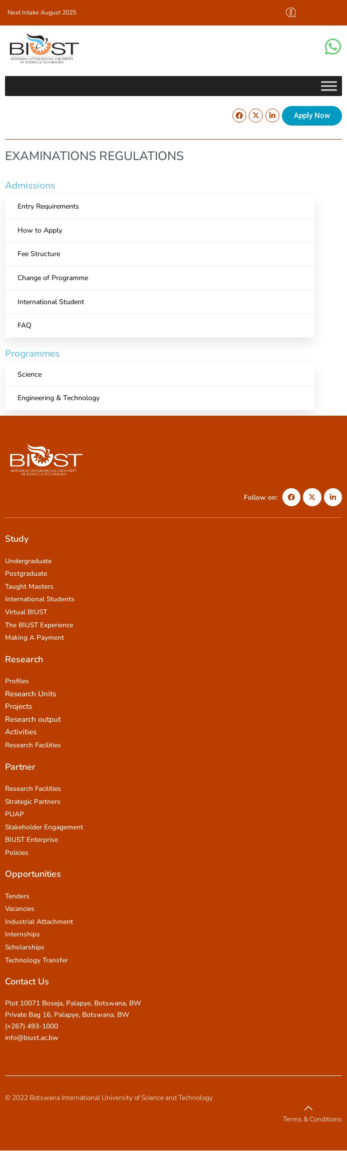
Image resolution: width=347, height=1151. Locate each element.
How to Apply (40, 230)
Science (30, 374)
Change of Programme (53, 278)
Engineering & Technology (59, 398)
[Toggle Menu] (329, 86)
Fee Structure (39, 254)
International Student (51, 302)
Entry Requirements (48, 206)
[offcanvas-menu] (290, 13)
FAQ (25, 325)
